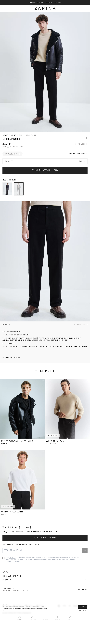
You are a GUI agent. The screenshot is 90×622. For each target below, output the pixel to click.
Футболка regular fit (12, 512)
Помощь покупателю (45, 576)
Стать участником (45, 537)
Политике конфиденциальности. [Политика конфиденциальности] (33, 610)
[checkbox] (3, 558)
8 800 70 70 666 (8, 589)
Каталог (45, 572)
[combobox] (45, 161)
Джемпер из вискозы (56, 441)
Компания (45, 580)
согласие (12, 558)
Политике (71, 559)
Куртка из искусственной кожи (17, 441)
